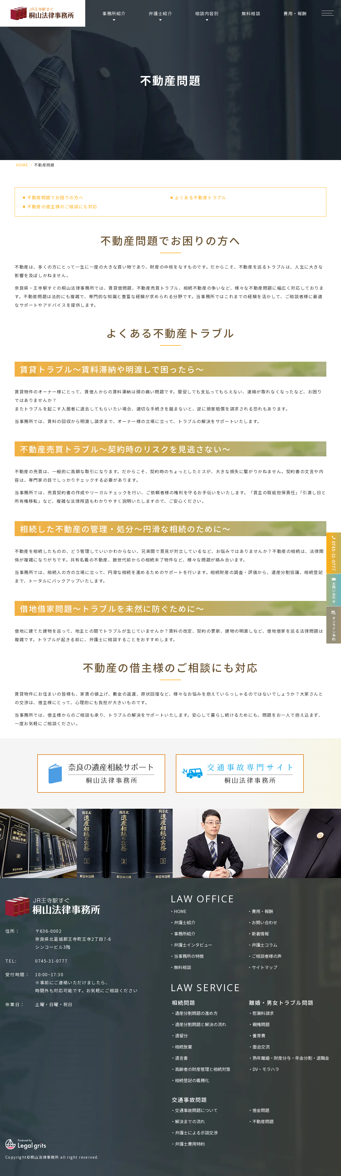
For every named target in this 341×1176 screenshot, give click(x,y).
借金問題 (260, 1110)
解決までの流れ (190, 1121)
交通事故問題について (196, 1110)
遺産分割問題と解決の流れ (200, 1024)
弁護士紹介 (184, 922)
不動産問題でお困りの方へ (55, 197)
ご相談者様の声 (267, 956)
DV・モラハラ (266, 1069)
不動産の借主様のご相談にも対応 (62, 206)
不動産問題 (263, 1121)
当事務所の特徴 (189, 956)
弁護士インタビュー (193, 945)
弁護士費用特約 (190, 1144)
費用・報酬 (295, 13)
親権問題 (261, 1024)
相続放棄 (183, 1046)
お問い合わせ (264, 922)
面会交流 (261, 1046)
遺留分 (181, 1035)
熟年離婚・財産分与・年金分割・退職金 (291, 1058)
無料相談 (251, 13)
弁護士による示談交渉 (196, 1132)
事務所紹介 (184, 933)
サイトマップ (264, 967)
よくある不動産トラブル (200, 197)
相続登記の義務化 (192, 1080)
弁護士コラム (264, 945)
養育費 (259, 1035)
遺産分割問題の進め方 (196, 1013)
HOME (22, 165)
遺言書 (181, 1058)
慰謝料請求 (263, 1013)
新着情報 (260, 933)
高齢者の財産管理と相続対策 (202, 1069)
